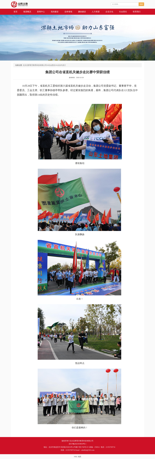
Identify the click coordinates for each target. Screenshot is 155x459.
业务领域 (68, 12)
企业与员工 (61, 65)
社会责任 (123, 12)
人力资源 (96, 12)
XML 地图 (77, 457)
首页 (15, 12)
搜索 (141, 4)
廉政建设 (82, 12)
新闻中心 (41, 12)
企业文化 (109, 12)
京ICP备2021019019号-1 (77, 444)
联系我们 (137, 12)
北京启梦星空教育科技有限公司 (35, 65)
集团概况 (27, 12)
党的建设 (54, 12)
